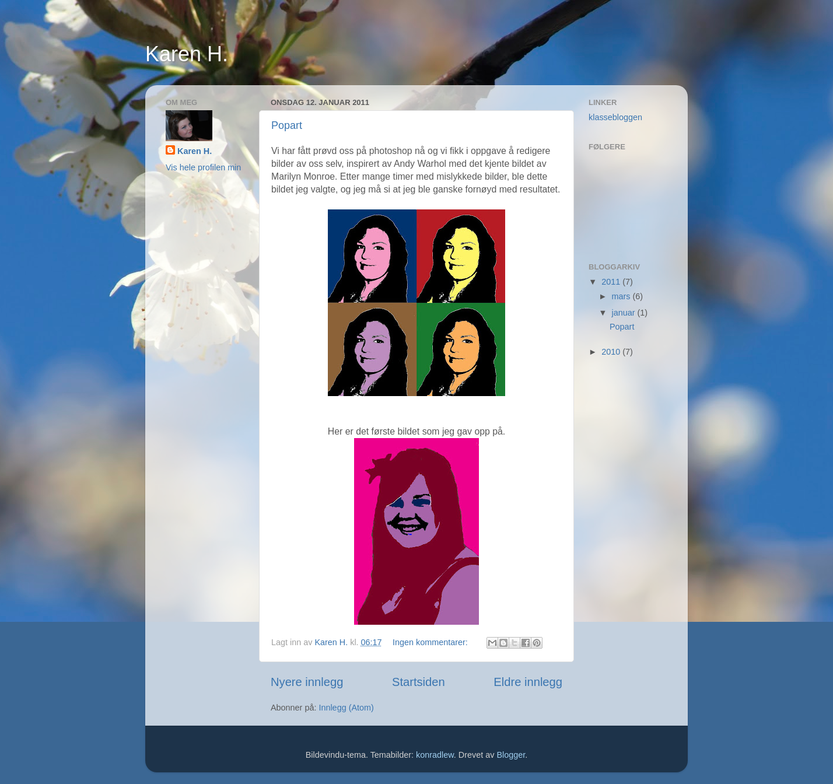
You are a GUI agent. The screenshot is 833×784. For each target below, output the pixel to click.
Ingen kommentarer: (431, 642)
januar (625, 312)
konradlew (435, 755)
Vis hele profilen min (203, 167)
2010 (611, 351)
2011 (611, 281)
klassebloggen (615, 117)
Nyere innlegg (307, 682)
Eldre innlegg (528, 682)
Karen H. (186, 54)
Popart (286, 125)
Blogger (510, 755)
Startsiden (418, 682)
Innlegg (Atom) (345, 707)
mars (622, 296)
